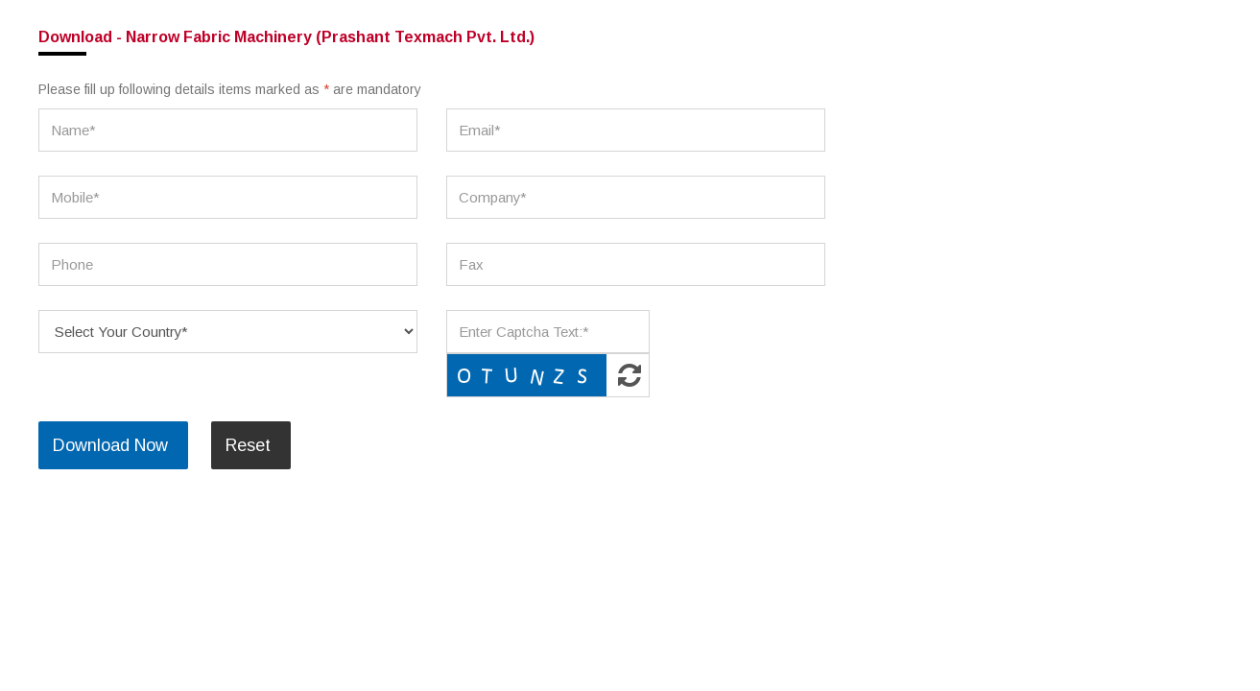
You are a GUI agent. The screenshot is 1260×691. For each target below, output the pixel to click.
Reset (248, 445)
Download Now (110, 445)
